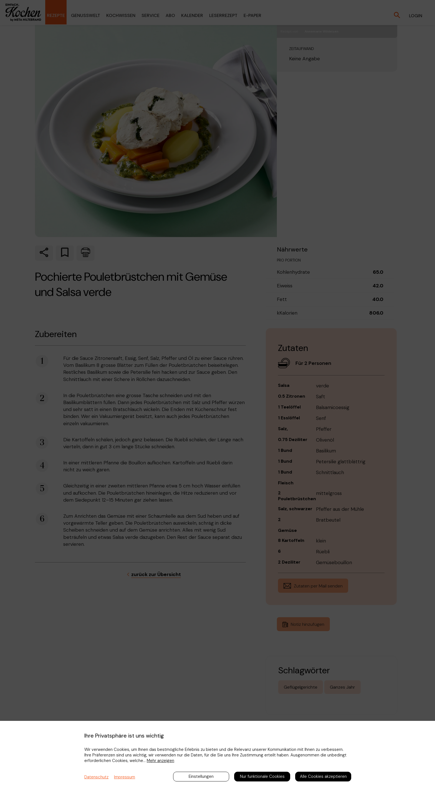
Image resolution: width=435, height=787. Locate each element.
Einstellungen (201, 776)
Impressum (124, 777)
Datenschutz (96, 777)
